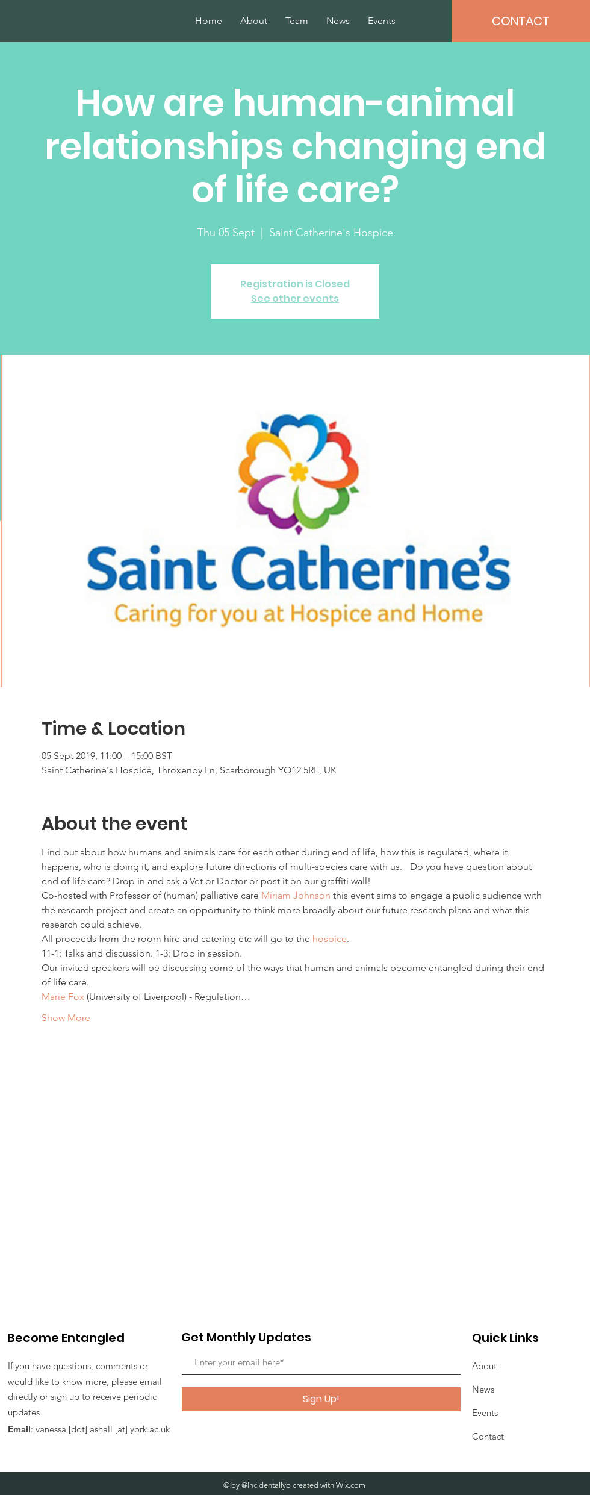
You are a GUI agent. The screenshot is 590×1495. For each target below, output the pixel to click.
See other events (295, 298)
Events (485, 1413)
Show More (66, 1017)
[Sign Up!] (321, 1399)
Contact (488, 1436)
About (484, 1366)
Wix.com (350, 1485)
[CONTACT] (521, 21)
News (483, 1389)
